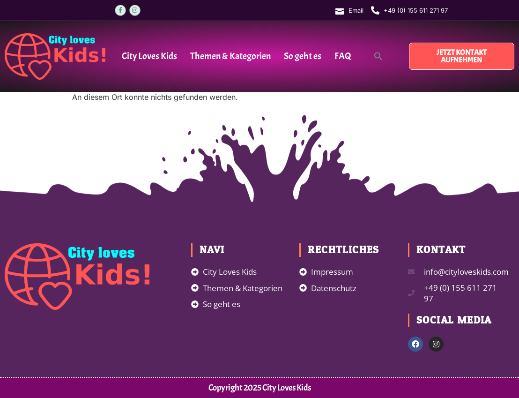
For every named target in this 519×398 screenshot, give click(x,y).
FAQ (342, 56)
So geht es (302, 56)
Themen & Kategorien (230, 56)
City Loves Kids (149, 56)
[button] (378, 56)
